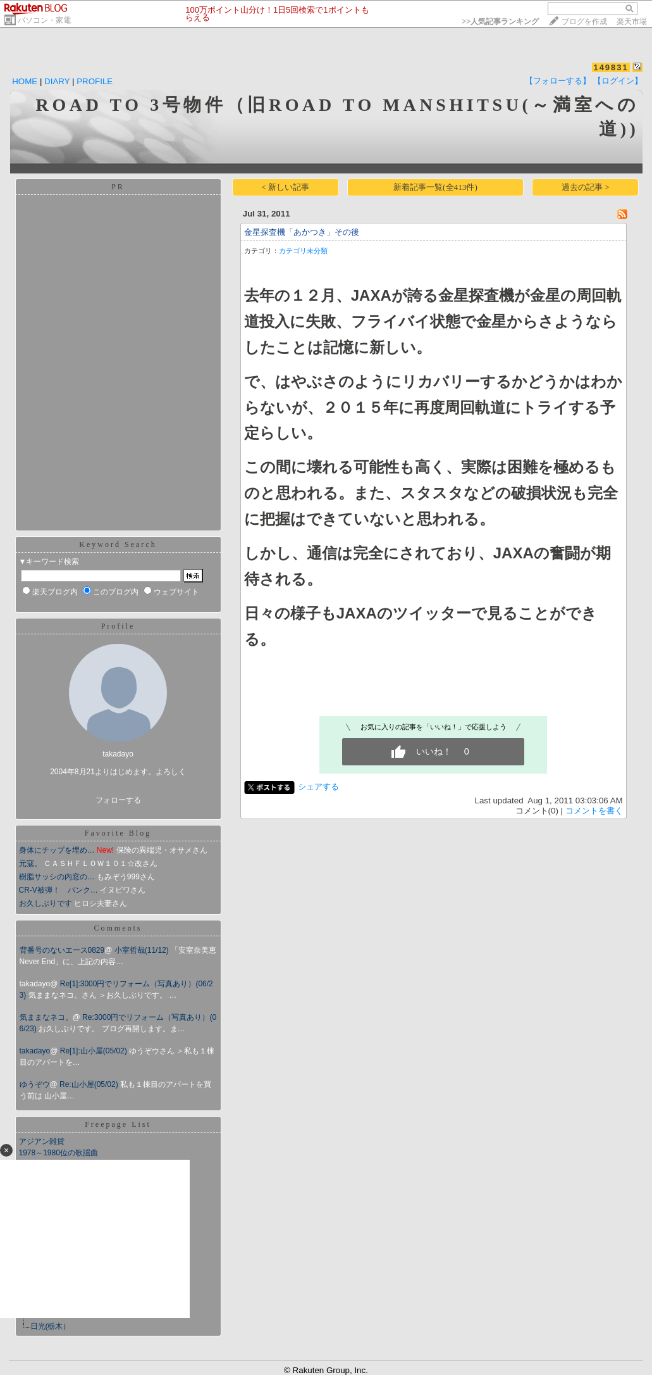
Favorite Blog (118, 833)
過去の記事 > (586, 187)
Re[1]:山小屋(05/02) (94, 1050)
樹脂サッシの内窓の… (57, 876)
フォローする (118, 800)
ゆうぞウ (35, 1084)
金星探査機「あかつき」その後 (301, 232)
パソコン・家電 (44, 20)
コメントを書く (594, 810)
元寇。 (30, 863)
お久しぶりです (45, 903)
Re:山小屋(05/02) (89, 1084)
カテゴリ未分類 (303, 250)
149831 (610, 67)
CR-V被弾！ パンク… (58, 890)
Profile (118, 626)
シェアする (318, 786)
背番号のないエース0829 (62, 950)
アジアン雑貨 (42, 1141)
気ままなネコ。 (46, 1017)
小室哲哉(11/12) (142, 950)
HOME (24, 81)
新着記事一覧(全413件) (435, 187)
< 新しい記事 (285, 187)
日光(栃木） (50, 1326)
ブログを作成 (584, 21)
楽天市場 (632, 21)
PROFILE (95, 81)
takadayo (35, 1050)
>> (500, 21)
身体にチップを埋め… (57, 850)
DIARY (57, 81)
